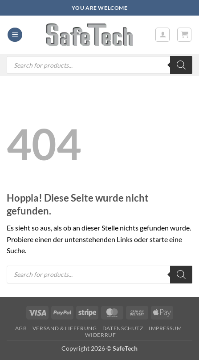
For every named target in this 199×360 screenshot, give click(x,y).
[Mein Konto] (162, 35)
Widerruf (100, 335)
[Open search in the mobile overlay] (99, 65)
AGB (21, 328)
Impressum (165, 328)
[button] (15, 35)
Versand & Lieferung (64, 328)
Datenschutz (122, 328)
